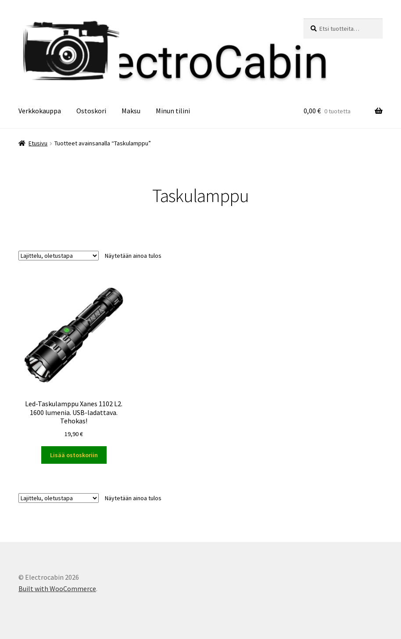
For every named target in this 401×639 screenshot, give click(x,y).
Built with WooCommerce (57, 588)
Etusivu (38, 143)
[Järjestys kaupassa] (58, 255)
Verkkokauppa (39, 110)
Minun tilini (173, 110)
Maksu (131, 110)
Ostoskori (91, 110)
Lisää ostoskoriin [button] (74, 455)
